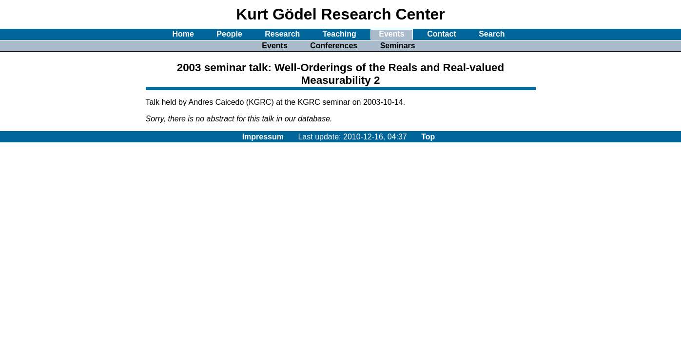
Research (282, 34)
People (229, 34)
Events (391, 34)
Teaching (339, 34)
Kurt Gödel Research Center (340, 14)
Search (492, 34)
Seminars (397, 45)
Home (183, 34)
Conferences (333, 45)
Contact (441, 34)
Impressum (263, 137)
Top (428, 137)
